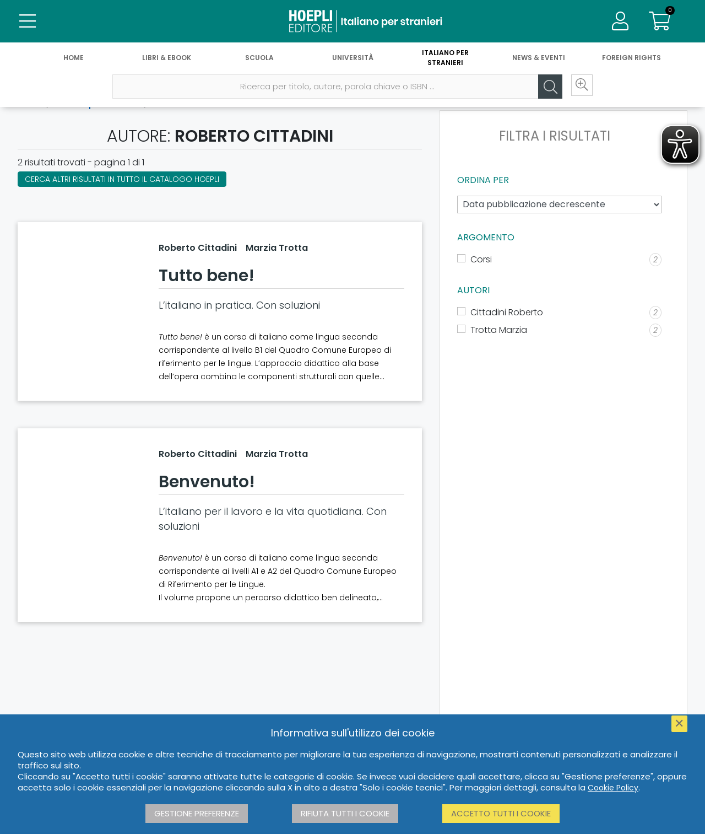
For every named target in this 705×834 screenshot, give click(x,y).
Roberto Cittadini (198, 247)
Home (73, 59)
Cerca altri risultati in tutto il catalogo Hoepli (122, 179)
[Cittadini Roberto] (559, 312)
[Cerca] (545, 89)
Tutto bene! (206, 275)
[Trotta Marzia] (559, 330)
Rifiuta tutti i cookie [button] (345, 813)
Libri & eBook (166, 59)
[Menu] (27, 22)
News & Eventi (538, 59)
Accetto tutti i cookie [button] (501, 813)
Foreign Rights (631, 59)
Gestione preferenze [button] (196, 813)
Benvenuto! (207, 481)
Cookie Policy (613, 787)
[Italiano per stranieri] (352, 22)
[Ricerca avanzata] (578, 89)
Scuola (259, 59)
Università (352, 59)
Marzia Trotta (277, 247)
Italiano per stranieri (445, 59)
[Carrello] (660, 22)
